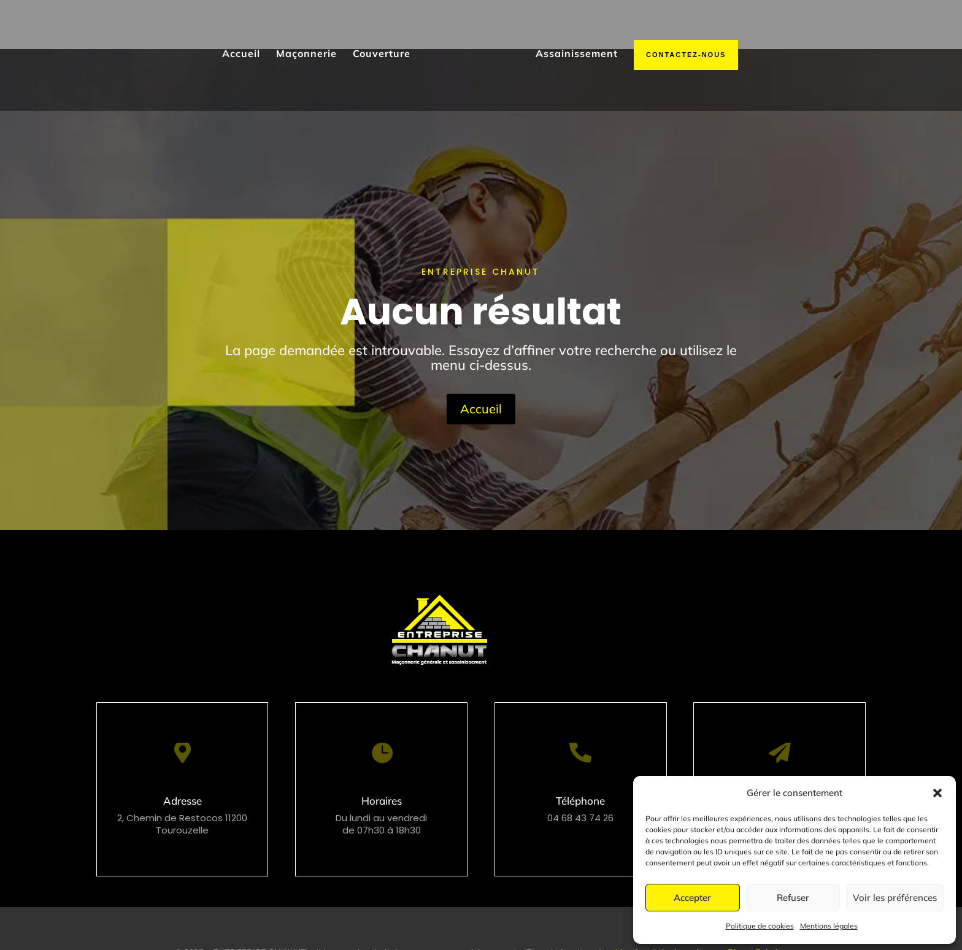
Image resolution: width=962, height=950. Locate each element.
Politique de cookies (760, 925)
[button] (937, 793)
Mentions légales (829, 925)
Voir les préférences (895, 897)
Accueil (481, 359)
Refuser (793, 897)
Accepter (692, 897)
